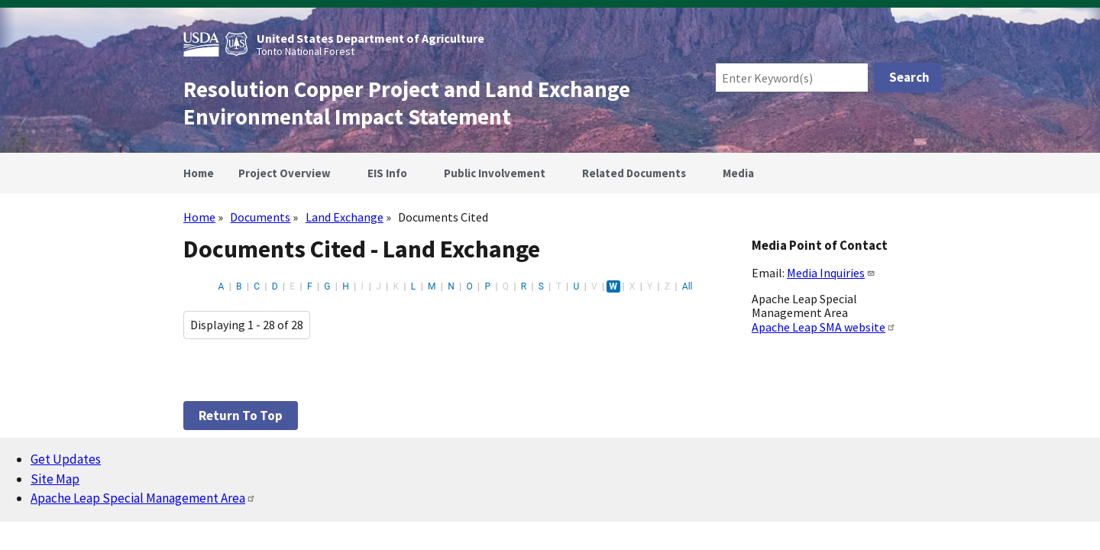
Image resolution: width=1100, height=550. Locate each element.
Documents (260, 217)
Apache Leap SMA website (824, 327)
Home (199, 217)
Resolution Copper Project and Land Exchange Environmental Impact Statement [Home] (406, 103)
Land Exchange (344, 217)
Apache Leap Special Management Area (143, 498)
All (687, 286)
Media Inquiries (831, 272)
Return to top (241, 415)
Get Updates (66, 459)
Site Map (55, 479)
